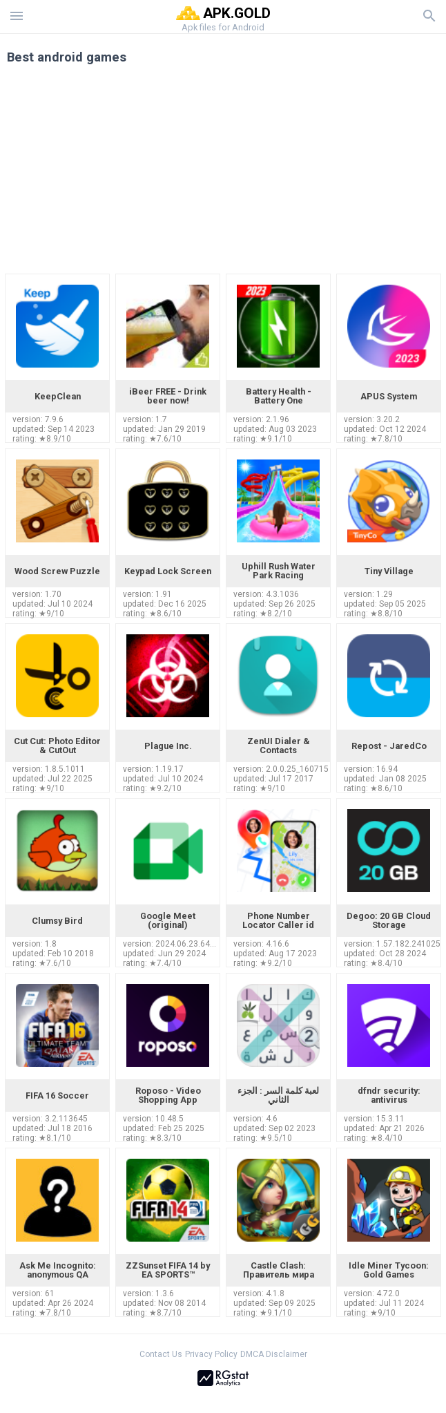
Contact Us (160, 1354)
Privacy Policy (211, 1354)
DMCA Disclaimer (273, 1354)
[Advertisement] (223, 174)
